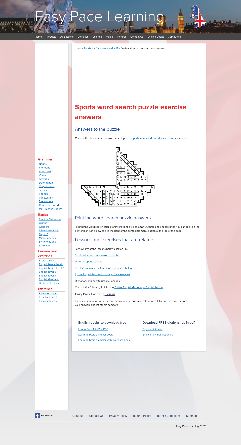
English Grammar (49, 279)
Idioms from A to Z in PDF (93, 329)
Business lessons (49, 283)
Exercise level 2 (48, 301)
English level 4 (47, 275)
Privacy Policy (118, 416)
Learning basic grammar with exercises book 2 (105, 340)
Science (97, 36)
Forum (110, 294)
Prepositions (46, 201)
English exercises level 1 (107, 48)
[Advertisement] (51, 97)
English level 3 (47, 271)
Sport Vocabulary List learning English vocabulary (103, 268)
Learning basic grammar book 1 (96, 334)
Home (38, 36)
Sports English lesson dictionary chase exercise (102, 274)
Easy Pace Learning (100, 17)
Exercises (82, 36)
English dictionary (152, 329)
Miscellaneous (47, 238)
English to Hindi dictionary (157, 334)
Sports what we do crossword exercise (97, 255)
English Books (155, 36)
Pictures (121, 36)
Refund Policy (142, 416)
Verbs (42, 175)
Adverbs (44, 179)
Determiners (46, 182)
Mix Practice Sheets (50, 209)
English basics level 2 (51, 268)
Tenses (43, 190)
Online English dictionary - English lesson (138, 287)
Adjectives (45, 171)
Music (109, 36)
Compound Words (49, 205)
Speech (43, 194)
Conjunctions (47, 186)
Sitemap (191, 416)
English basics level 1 (51, 264)
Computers (174, 36)
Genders (44, 227)
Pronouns (44, 167)
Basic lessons (47, 260)
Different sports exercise (89, 261)
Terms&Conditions (168, 416)
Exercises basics (48, 293)
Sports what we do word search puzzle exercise (159, 138)
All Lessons (66, 36)
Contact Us (136, 36)
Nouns (43, 164)
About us (77, 416)
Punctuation (46, 197)
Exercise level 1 (48, 297)
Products (51, 36)
